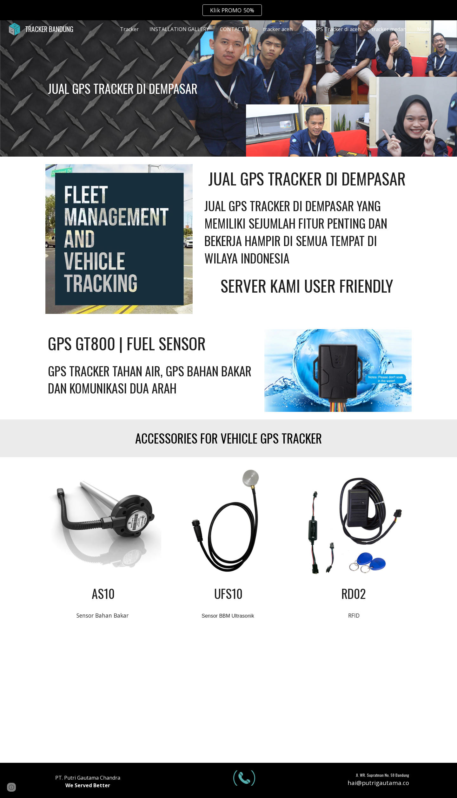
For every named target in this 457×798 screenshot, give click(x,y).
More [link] (423, 29)
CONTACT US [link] (236, 29)
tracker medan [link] (389, 29)
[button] (449, 29)
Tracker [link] (129, 29)
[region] (228, 10)
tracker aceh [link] (278, 29)
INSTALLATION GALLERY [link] (179, 29)
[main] (181, 88)
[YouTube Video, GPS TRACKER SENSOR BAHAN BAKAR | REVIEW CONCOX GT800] (354, 697)
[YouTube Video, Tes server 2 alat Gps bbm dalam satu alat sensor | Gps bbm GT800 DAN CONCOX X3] (103, 697)
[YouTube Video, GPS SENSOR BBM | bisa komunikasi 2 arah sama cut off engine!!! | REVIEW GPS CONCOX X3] (228, 697)
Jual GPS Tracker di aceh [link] (332, 29)
